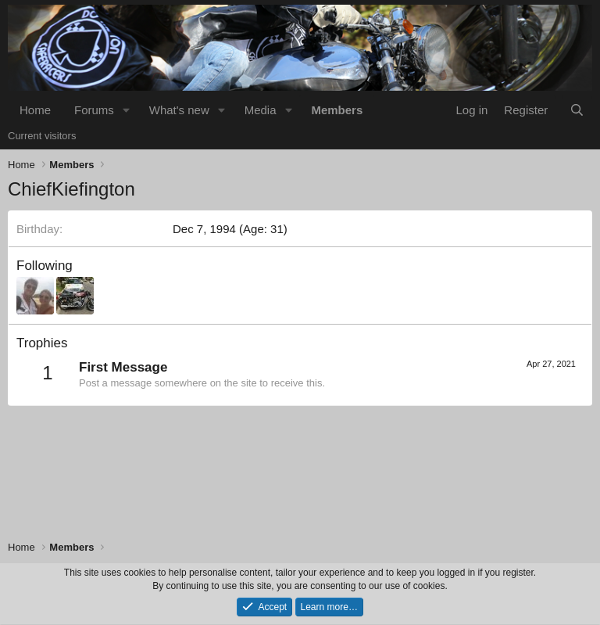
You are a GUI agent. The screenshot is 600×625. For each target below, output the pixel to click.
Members (336, 110)
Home (35, 110)
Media (261, 110)
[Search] (577, 109)
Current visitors (42, 136)
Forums (94, 110)
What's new (179, 110)
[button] (127, 109)
